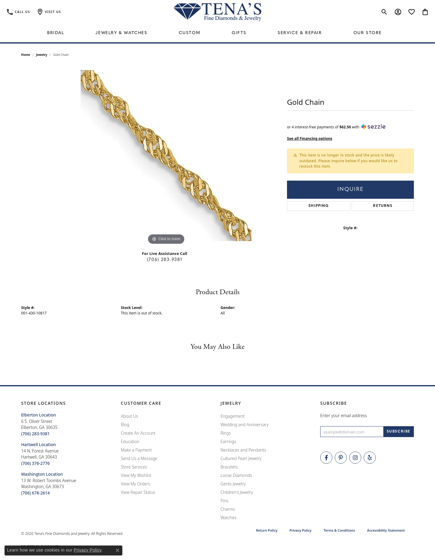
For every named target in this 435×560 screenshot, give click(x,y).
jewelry (41, 55)
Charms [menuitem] (228, 509)
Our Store (367, 33)
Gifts (239, 33)
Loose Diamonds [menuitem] (236, 475)
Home (25, 55)
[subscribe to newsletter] (398, 431)
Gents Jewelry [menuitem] (233, 484)
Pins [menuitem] (224, 501)
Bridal (55, 33)
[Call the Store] (35, 433)
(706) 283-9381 (164, 260)
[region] (166, 155)
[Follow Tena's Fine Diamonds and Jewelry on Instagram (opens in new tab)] (355, 458)
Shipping (318, 206)
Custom (190, 33)
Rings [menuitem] (226, 433)
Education (130, 441)
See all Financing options (309, 138)
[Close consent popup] (117, 550)
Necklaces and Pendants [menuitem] (243, 450)
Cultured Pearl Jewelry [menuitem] (241, 458)
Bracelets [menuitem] (229, 467)
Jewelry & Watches (121, 33)
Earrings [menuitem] (228, 441)
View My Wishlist (136, 475)
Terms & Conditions (339, 530)
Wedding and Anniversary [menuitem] (245, 424)
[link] (18, 12)
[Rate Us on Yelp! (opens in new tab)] (370, 458)
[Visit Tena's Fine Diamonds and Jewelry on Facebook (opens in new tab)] (326, 458)
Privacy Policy (300, 530)
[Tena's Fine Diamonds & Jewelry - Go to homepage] (217, 12)
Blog (125, 424)
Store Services (134, 467)
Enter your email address (343, 415)
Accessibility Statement (386, 530)
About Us (129, 416)
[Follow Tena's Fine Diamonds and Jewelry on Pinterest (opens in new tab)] (341, 458)
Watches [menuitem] (229, 517)
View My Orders (135, 484)
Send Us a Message (139, 458)
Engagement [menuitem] (233, 416)
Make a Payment (136, 450)
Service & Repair (300, 33)
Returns (382, 206)
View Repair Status (138, 492)
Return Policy (266, 530)
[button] (48, 12)
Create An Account (138, 433)
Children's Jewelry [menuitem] (237, 492)
